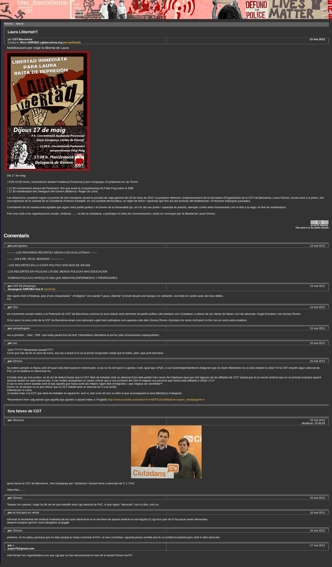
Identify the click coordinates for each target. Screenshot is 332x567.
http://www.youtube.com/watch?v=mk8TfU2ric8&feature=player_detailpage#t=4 (156, 399)
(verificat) (49, 289)
